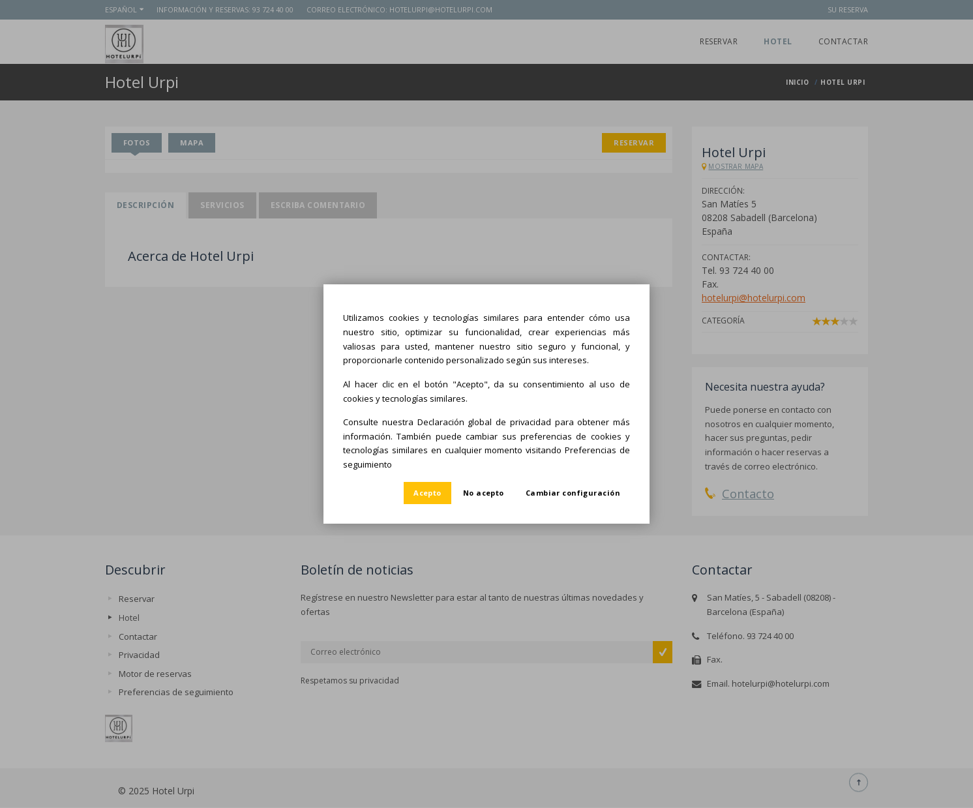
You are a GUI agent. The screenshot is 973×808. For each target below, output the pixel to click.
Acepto (427, 493)
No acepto (483, 493)
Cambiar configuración (573, 493)
